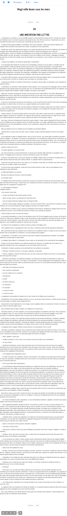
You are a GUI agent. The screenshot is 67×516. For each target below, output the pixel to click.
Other (36, 2)
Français (18, 2)
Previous (30, 22)
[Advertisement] (33, 15)
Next (37, 22)
